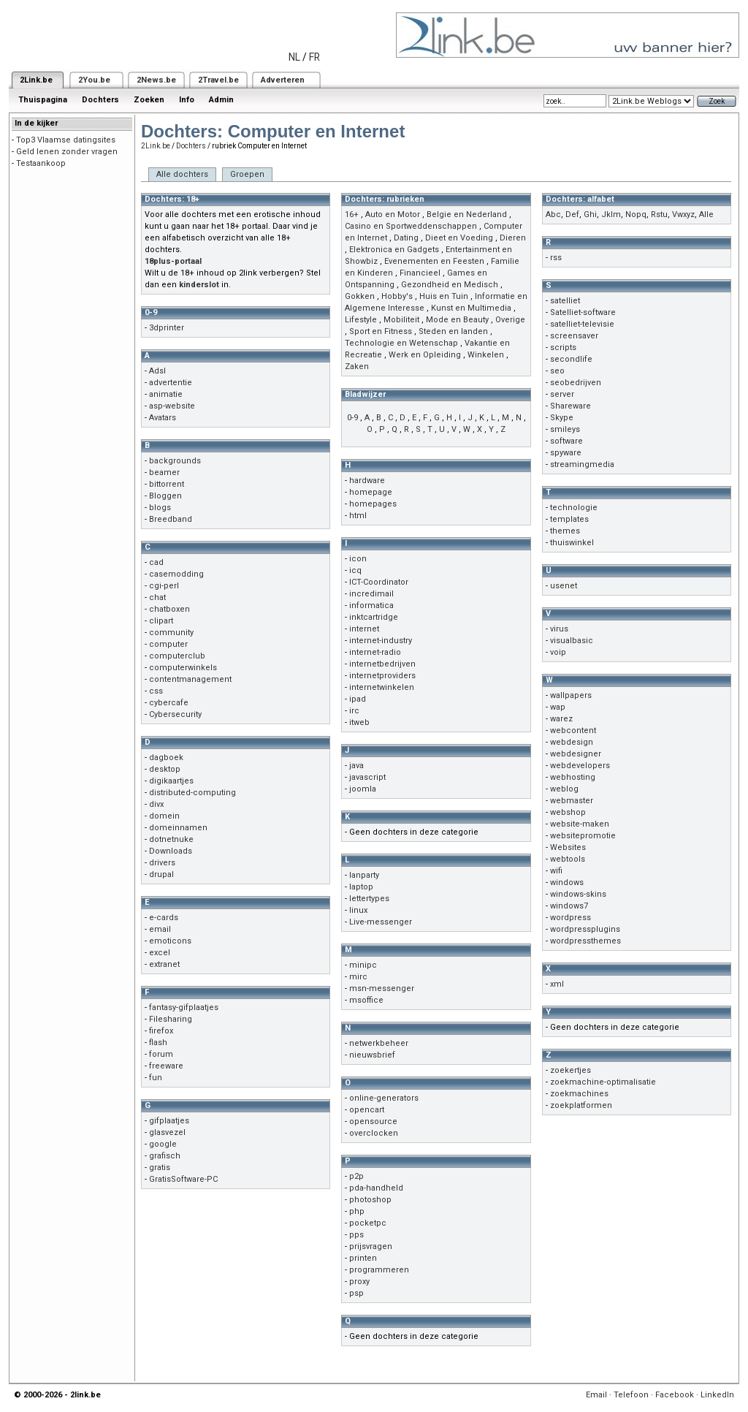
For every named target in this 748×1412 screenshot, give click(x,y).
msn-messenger (381, 988)
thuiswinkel (572, 542)
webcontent (573, 730)
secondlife (571, 359)
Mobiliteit (401, 319)
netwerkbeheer (378, 1043)
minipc (363, 965)
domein (164, 816)
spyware (565, 453)
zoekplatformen (581, 1105)
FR (314, 57)
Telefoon (631, 1395)
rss (556, 257)
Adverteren (283, 80)
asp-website (172, 406)
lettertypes (369, 898)
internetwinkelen (381, 687)
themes (565, 531)
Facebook (674, 1395)
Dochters (100, 100)
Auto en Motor (392, 214)
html (358, 515)
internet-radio (375, 652)
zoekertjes (570, 1070)
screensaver (574, 336)
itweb (359, 722)
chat (157, 597)
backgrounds (175, 461)
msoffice (366, 1000)
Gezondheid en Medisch (449, 284)
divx (156, 804)
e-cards (163, 917)
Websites (568, 847)
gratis (159, 1167)
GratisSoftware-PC (183, 1179)
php (357, 1211)
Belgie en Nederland (467, 214)
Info (186, 100)
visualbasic (571, 640)
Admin (221, 100)
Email (596, 1395)
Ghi (590, 214)
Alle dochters (182, 174)
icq (355, 570)
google (163, 1144)
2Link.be (36, 80)
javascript (367, 777)
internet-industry (380, 640)
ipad (357, 699)
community (171, 632)
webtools (567, 859)
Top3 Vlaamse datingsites (65, 140)
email (160, 929)
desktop (164, 769)
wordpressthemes (585, 941)
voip (558, 652)
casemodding (176, 574)
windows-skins (578, 894)
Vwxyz (683, 214)
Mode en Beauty (457, 319)
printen (363, 1258)
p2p (356, 1176)
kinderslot (199, 284)
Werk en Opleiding (425, 355)
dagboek (166, 757)
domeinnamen (178, 827)
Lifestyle (361, 319)
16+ (352, 214)
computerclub (177, 656)
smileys (565, 429)
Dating (406, 238)
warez (561, 719)
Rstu (659, 214)
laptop (361, 887)
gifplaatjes (169, 1121)
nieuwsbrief (372, 1055)
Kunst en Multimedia (471, 308)
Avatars (162, 417)
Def (572, 214)
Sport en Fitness (380, 331)
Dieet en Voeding (459, 238)
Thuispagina (42, 100)
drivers (162, 863)
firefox (161, 1031)
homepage (370, 492)
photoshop (370, 1199)
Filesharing (170, 1019)
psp (356, 1293)
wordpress (570, 917)
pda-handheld (376, 1188)
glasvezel (167, 1132)
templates (569, 519)
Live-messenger (380, 922)
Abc (553, 214)
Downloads (170, 851)
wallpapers (571, 695)
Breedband (170, 519)
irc (354, 711)
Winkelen (486, 355)
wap (557, 707)
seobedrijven (575, 382)
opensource (373, 1121)
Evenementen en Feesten (434, 261)
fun (155, 1077)
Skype (561, 417)
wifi (556, 871)
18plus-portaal (173, 261)
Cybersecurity (175, 714)
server (562, 394)
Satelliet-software (583, 312)
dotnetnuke (171, 839)
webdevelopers (580, 765)
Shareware (570, 406)
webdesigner (575, 754)
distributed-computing (192, 792)
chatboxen (169, 609)
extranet (164, 964)
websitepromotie (583, 835)
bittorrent (166, 484)
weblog (564, 789)
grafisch (164, 1156)
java (356, 765)
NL (294, 57)
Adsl (157, 371)
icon (358, 558)
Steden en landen (453, 331)
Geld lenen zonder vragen (67, 151)
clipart (161, 621)
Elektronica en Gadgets (394, 249)
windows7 (569, 906)
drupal (161, 874)
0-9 (352, 417)
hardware (367, 480)
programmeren (379, 1270)
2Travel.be (218, 80)
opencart (366, 1110)
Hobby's (397, 296)
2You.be (94, 80)
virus (559, 629)
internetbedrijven (382, 664)
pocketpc (367, 1223)
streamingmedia (582, 464)
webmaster (571, 800)
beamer (164, 472)
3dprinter (166, 328)
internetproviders (382, 675)
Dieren (513, 238)
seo (557, 371)
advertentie (170, 382)
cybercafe (168, 702)
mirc (358, 977)
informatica (371, 605)
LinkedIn (717, 1395)
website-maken (579, 824)
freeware (166, 1066)
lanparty (364, 875)
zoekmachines (579, 1093)
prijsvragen (370, 1246)
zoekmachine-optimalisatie (603, 1082)
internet (364, 629)
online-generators (384, 1098)
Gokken (360, 296)
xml (557, 984)
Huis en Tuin (443, 296)
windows (567, 882)
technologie (574, 507)
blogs (160, 507)
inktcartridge (373, 617)
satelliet (565, 300)
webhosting (572, 777)
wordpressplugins (585, 929)
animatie (166, 394)
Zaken (357, 366)
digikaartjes (171, 781)
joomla (362, 789)
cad (156, 562)
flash (158, 1042)
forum (161, 1054)
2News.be (156, 80)
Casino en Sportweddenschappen (411, 226)
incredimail (371, 594)
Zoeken (149, 100)
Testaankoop (41, 163)
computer (168, 644)
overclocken (373, 1133)
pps (356, 1235)
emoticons (170, 941)
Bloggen (165, 496)
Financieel (420, 273)
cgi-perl (164, 586)
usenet (563, 586)
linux (358, 910)
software (566, 441)
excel (159, 952)
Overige (510, 319)
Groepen (247, 174)
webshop (568, 812)
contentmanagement (190, 679)
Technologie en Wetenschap (401, 343)
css (156, 691)
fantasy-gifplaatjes (183, 1007)
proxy (359, 1281)
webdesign (571, 742)
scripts (563, 347)
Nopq (635, 214)
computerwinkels (183, 667)
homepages (373, 504)
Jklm (611, 214)
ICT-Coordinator (378, 582)
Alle (706, 214)
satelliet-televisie (582, 324)
